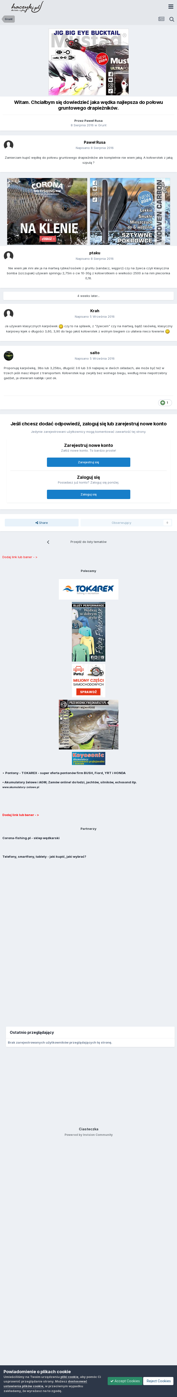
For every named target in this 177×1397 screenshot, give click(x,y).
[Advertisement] (89, 939)
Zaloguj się (89, 494)
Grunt (102, 125)
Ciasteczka (88, 1129)
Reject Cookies (158, 1381)
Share (41, 522)
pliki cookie (69, 1377)
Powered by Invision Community (89, 1135)
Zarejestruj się (88, 462)
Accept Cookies (125, 1381)
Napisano (95, 148)
